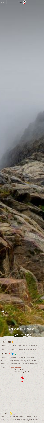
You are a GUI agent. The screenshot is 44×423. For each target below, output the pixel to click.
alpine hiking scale (24, 350)
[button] (3, 2)
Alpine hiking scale (16, 367)
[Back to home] (22, 2)
